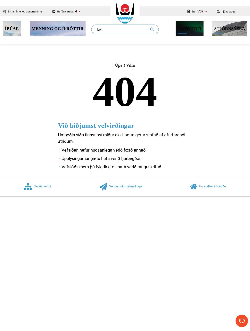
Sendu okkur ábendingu (120, 187)
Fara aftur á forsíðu (208, 187)
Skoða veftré (37, 187)
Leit (99, 29)
